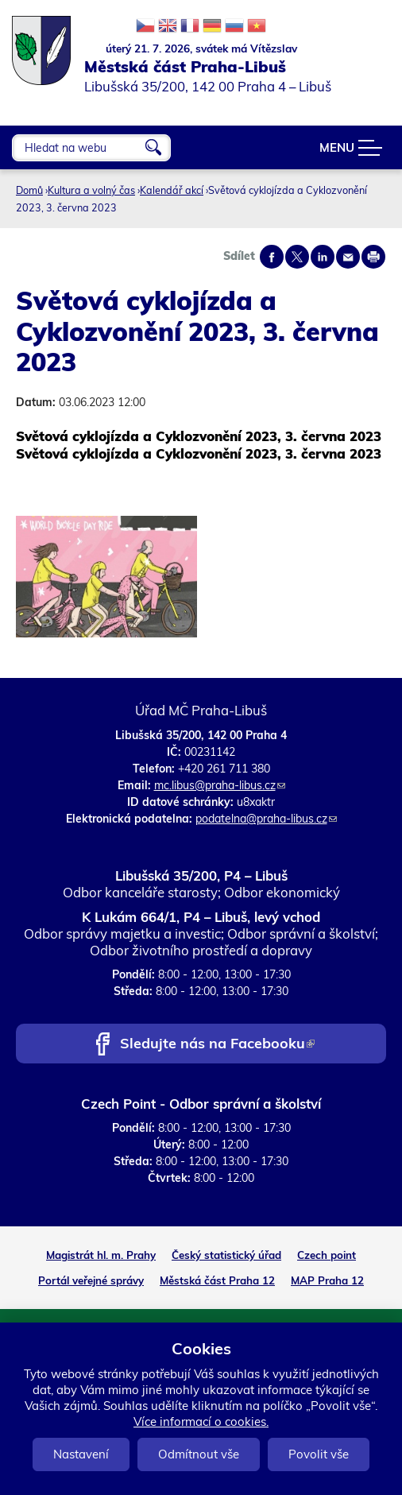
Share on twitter (297, 257)
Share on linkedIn (322, 257)
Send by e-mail (348, 257)
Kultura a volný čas (91, 190)
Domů (29, 190)
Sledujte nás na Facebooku (217, 1044)
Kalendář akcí (171, 190)
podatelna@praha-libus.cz (266, 818)
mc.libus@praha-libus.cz (219, 785)
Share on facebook (272, 257)
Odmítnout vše (198, 1454)
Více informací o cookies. (201, 1421)
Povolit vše (318, 1454)
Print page (373, 257)
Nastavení (81, 1454)
